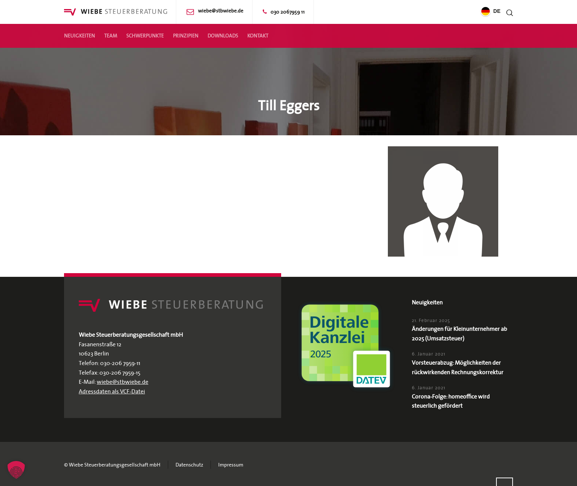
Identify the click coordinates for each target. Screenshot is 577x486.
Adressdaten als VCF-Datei (112, 391)
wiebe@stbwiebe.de (220, 11)
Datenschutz (189, 465)
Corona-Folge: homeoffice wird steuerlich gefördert (451, 401)
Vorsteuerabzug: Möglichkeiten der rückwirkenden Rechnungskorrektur (457, 367)
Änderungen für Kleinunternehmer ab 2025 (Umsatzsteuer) (459, 333)
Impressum (230, 465)
